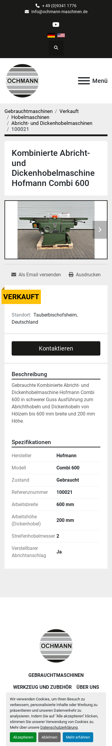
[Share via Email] (36, 274)
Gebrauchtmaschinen (56, 675)
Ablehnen (49, 737)
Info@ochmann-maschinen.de (59, 11)
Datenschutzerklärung (59, 727)
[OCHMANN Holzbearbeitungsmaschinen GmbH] (56, 646)
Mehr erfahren (78, 737)
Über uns (87, 687)
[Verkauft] (69, 111)
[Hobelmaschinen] (30, 117)
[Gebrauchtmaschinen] (28, 111)
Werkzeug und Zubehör (42, 687)
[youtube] (56, 25)
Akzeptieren (23, 737)
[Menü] (84, 80)
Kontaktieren (56, 348)
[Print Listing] (85, 274)
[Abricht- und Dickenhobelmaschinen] (51, 123)
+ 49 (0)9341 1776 (59, 5)
